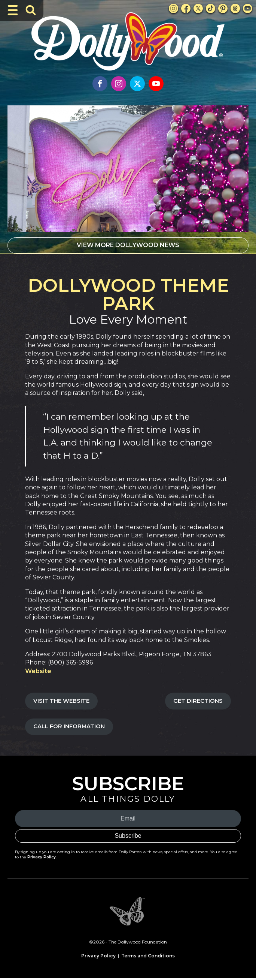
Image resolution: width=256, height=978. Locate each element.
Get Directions (198, 701)
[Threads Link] (235, 8)
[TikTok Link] (210, 8)
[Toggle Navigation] (12, 10)
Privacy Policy (41, 857)
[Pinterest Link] (223, 8)
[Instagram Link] (173, 8)
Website (38, 671)
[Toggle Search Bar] (30, 10)
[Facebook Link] (186, 8)
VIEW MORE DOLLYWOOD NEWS (128, 245)
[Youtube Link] (247, 8)
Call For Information (69, 726)
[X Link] (198, 8)
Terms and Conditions (148, 955)
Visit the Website (61, 701)
